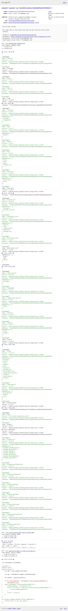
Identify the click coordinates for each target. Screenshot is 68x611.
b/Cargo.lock (21, 43)
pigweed (5, 8)
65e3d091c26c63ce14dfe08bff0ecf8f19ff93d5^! (35, 8)
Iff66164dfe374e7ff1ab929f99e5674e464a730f (23, 35)
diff (37, 22)
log (50, 11)
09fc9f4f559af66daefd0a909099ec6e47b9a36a (21, 22)
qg (17, 8)
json (65, 608)
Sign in (64, 2)
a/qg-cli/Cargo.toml (15, 532)
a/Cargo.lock (13, 43)
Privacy (14, 608)
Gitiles (9, 608)
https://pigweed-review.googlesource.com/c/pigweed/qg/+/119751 (31, 36)
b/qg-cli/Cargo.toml (28, 532)
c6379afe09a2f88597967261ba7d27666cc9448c (21, 20)
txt (61, 608)
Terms (18, 608)
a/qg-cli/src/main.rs (15, 551)
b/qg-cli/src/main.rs (28, 551)
